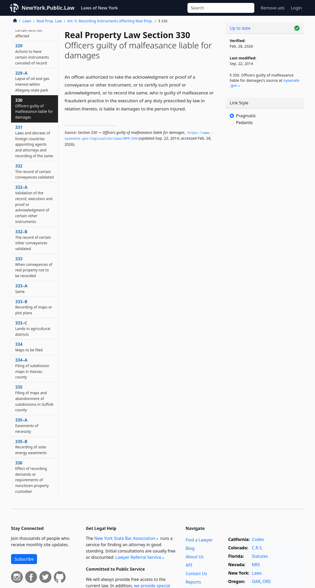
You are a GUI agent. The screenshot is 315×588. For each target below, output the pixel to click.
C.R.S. (257, 548)
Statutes (260, 556)
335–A (26, 425)
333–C (32, 328)
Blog (190, 548)
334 (29, 346)
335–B (31, 447)
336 (32, 477)
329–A (32, 81)
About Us (195, 557)
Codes (258, 539)
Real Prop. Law (49, 20)
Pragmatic (246, 116)
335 (34, 398)
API (189, 565)
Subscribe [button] (24, 559)
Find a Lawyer (199, 540)
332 (34, 171)
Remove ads (273, 8)
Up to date (240, 28)
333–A (21, 288)
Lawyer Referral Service (138, 557)
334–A (32, 368)
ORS (266, 581)
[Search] (220, 8)
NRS (256, 564)
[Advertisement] (264, 217)
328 (28, 30)
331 (34, 141)
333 (33, 267)
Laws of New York (99, 8)
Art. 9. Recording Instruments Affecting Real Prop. (110, 20)
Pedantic (244, 122)
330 (34, 108)
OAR (256, 581)
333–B (33, 307)
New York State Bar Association (124, 538)
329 (32, 54)
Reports (193, 582)
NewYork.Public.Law (48, 7)
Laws (27, 20)
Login (296, 8)
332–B (33, 240)
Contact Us (196, 573)
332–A (33, 204)
